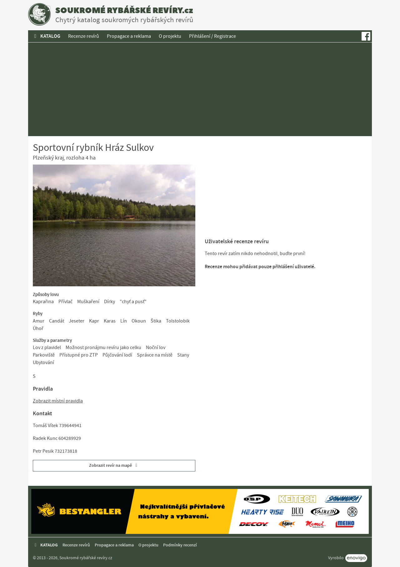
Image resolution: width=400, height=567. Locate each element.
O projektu (170, 36)
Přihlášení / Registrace (212, 36)
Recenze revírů (83, 36)
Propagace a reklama (129, 36)
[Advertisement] (200, 89)
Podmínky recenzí (180, 545)
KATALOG (46, 36)
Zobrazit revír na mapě (114, 465)
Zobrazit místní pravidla (58, 401)
